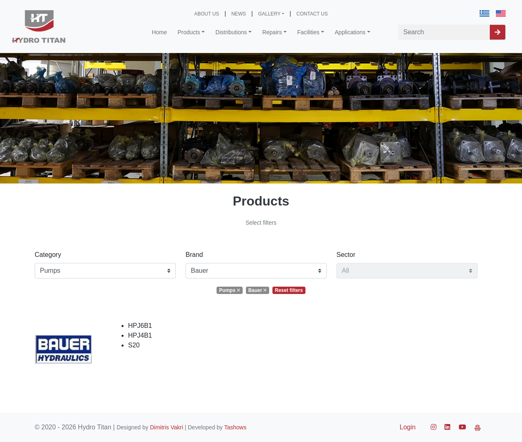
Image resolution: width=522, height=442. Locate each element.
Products (189, 32)
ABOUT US (206, 14)
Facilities (308, 32)
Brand (194, 254)
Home (159, 32)
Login (408, 427)
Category (48, 254)
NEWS (238, 14)
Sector (345, 254)
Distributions (231, 32)
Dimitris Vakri (166, 427)
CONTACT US (312, 14)
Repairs (272, 32)
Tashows (235, 427)
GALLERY (269, 14)
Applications (350, 32)
